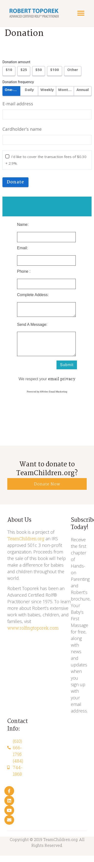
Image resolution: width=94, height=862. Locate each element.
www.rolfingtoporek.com (33, 628)
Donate (15, 182)
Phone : (23, 271)
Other (72, 69)
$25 (23, 69)
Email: (22, 248)
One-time (12, 89)
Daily (29, 89)
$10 (9, 69)
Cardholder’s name (22, 129)
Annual (82, 89)
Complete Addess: (33, 295)
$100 (54, 69)
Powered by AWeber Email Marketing (47, 391)
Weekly (47, 89)
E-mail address (17, 104)
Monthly (66, 89)
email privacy (61, 378)
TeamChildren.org (25, 538)
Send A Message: (32, 324)
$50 (38, 69)
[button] (81, 13)
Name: (22, 224)
